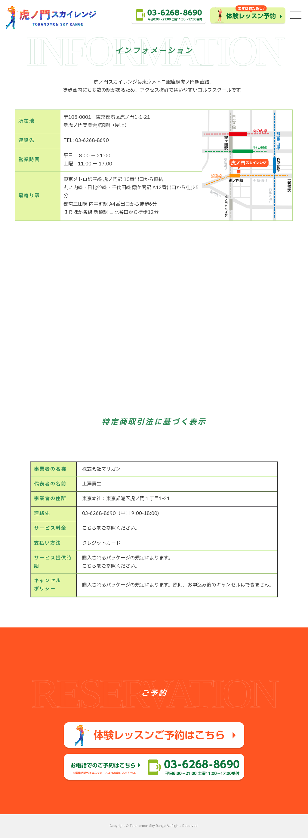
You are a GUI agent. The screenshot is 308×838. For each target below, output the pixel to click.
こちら (89, 528)
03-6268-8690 (98, 513)
